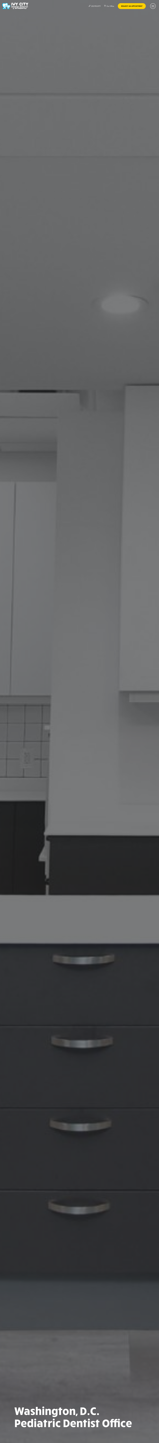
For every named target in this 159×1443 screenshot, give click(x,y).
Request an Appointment (131, 6)
